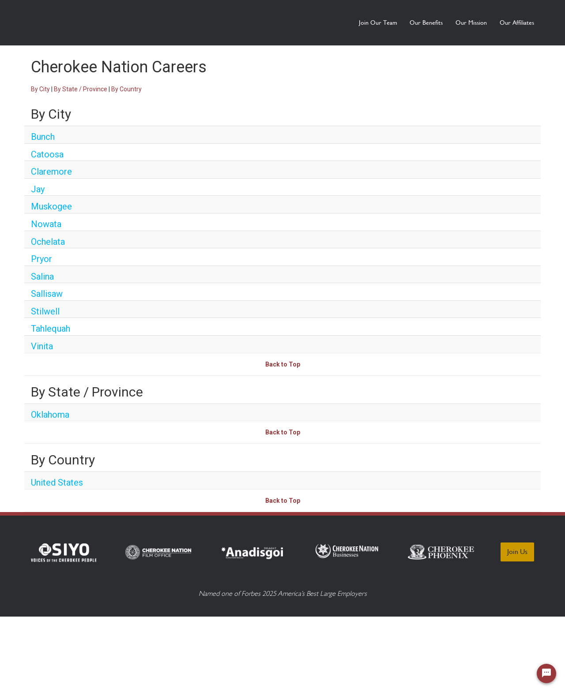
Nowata (46, 224)
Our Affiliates (517, 22)
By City (40, 89)
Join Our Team (336, 22)
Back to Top (282, 364)
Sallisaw (47, 293)
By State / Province (80, 89)
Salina (42, 276)
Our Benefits (398, 22)
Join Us (517, 551)
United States (57, 482)
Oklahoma (50, 414)
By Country (126, 89)
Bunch (43, 136)
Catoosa (47, 154)
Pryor (41, 259)
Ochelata (48, 241)
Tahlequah (50, 328)
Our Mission (457, 22)
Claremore (51, 171)
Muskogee (51, 206)
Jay (38, 189)
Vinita (42, 346)
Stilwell (45, 311)
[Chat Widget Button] (546, 673)
